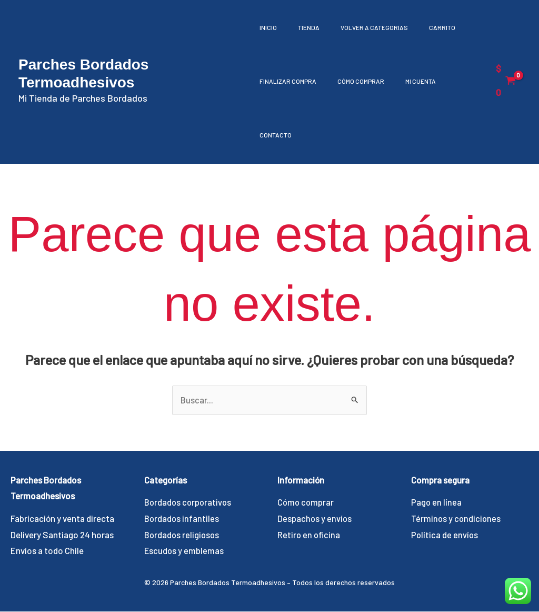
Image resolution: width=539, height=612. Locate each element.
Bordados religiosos (182, 535)
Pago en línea (436, 502)
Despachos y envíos (315, 519)
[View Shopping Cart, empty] (506, 80)
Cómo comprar (355, 81)
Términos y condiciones (456, 519)
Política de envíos (445, 535)
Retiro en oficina (309, 535)
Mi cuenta (410, 81)
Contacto (275, 135)
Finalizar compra (287, 81)
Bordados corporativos (189, 502)
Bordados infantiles (182, 519)
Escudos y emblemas (184, 551)
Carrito (426, 27)
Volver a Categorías (363, 27)
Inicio (268, 27)
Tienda (303, 27)
